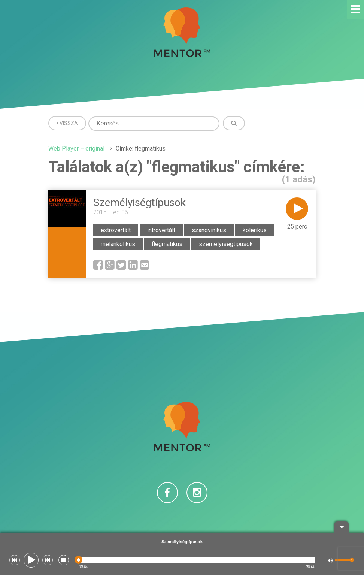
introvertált (161, 230)
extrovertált (116, 230)
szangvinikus (209, 230)
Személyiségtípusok (139, 202)
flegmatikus (167, 244)
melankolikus (118, 244)
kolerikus (255, 230)
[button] (14, 560)
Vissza (67, 123)
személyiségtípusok (226, 244)
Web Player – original (76, 148)
